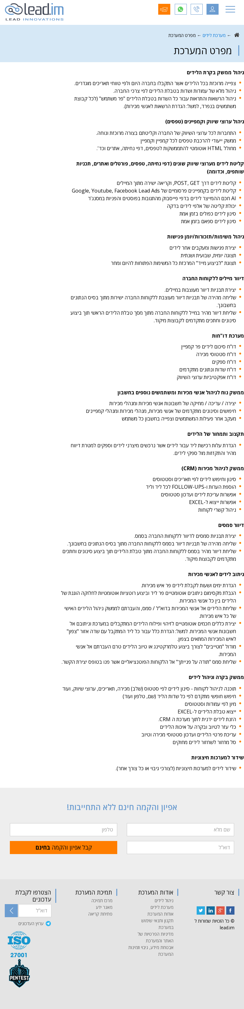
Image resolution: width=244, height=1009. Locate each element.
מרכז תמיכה (102, 900)
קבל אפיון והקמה (64, 847)
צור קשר (224, 892)
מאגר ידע (104, 907)
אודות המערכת (160, 914)
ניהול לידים (164, 900)
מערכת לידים (214, 35)
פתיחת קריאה (100, 914)
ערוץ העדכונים (31, 923)
